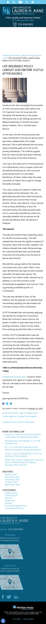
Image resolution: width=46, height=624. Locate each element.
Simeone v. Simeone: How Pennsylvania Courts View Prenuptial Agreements (23, 435)
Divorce (8, 498)
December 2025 (12, 477)
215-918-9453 (25, 24)
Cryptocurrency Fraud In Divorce (17, 422)
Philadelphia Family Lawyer (14, 55)
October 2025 (11, 482)
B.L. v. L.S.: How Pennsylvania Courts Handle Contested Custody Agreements (23, 448)
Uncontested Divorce (14, 508)
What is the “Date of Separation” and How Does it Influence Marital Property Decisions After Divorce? (24, 462)
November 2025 (12, 479)
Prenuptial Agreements (15, 505)
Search (27, 2)
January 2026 (11, 474)
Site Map (16, 619)
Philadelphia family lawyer (14, 376)
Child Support (11, 495)
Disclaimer (28, 619)
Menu (32, 2)
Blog (31, 55)
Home (8, 2)
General (8, 503)
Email (20, 2)
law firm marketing (12, 614)
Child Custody (11, 493)
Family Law (10, 500)
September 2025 (12, 484)
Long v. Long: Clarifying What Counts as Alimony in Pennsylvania (23, 454)
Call (14, 2)
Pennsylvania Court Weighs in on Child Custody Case (22, 442)
